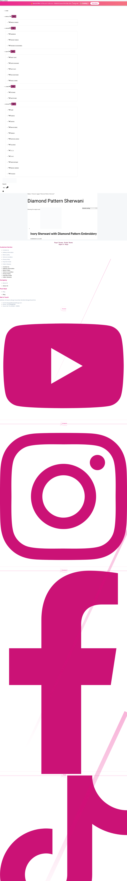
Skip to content (4, 0)
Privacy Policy (6, 259)
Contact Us (6, 250)
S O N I (11, 156)
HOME (6, 10)
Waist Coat (12, 57)
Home (29, 194)
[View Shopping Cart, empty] (5, 188)
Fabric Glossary (7, 264)
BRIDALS (8, 16)
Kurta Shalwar (14, 63)
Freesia (12, 133)
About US (5, 283)
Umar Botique (13, 162)
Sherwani (12, 34)
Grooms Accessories (15, 45)
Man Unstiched (13, 74)
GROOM (8, 28)
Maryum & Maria (14, 139)
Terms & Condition (8, 257)
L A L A (11, 150)
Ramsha (12, 115)
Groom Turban (13, 40)
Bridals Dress (13, 22)
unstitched (13, 98)
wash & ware (13, 80)
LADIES (8, 86)
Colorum (12, 144)
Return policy (6, 255)
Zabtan (11, 121)
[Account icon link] (3, 191)
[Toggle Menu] (14, 16)
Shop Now (95, 3)
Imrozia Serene (14, 168)
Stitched (12, 92)
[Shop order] (89, 208)
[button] (11, 16)
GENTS (8, 51)
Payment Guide (7, 261)
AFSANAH (12, 173)
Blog (4, 291)
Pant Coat (12, 69)
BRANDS (8, 104)
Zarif (11, 110)
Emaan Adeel (13, 127)
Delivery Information (8, 252)
